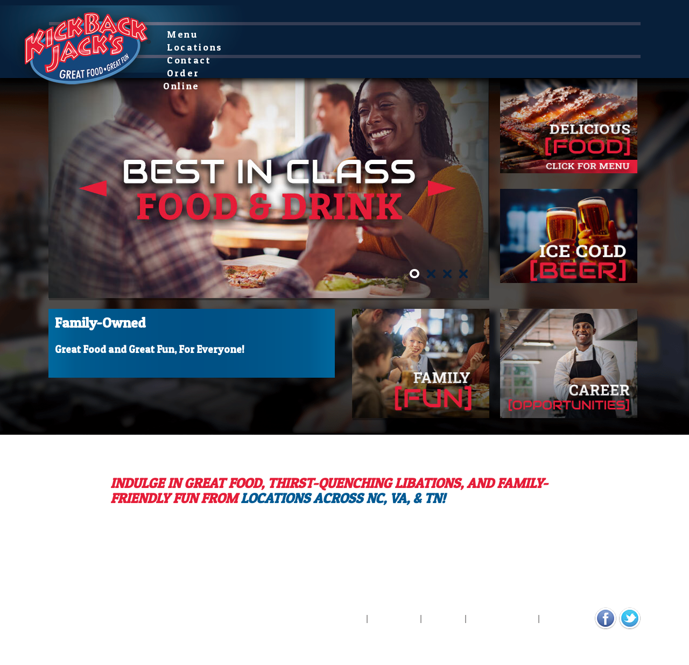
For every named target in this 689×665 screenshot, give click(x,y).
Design (122, 624)
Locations (244, 34)
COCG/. (150, 624)
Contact (307, 34)
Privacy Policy (503, 619)
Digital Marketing (75, 624)
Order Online (380, 34)
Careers (444, 619)
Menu (186, 34)
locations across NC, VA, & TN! (343, 498)
